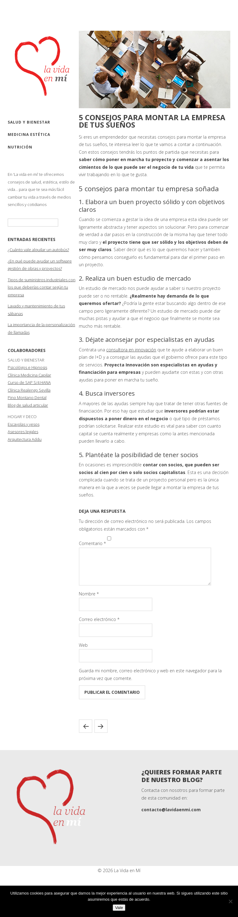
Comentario (92, 543)
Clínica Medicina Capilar (29, 375)
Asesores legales (23, 431)
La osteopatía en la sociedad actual (85, 733)
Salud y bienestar (29, 122)
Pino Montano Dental (27, 397)
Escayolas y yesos (23, 424)
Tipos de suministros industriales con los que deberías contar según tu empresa (41, 287)
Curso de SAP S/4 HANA (29, 382)
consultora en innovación (131, 350)
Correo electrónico (99, 627)
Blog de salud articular (28, 405)
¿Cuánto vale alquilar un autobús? (38, 249)
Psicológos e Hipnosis (27, 367)
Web (83, 652)
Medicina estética (29, 134)
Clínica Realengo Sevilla (29, 390)
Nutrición (20, 147)
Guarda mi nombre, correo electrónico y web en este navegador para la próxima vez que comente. (150, 682)
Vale (119, 907)
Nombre (89, 601)
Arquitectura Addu (25, 439)
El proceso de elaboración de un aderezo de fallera (101, 733)
